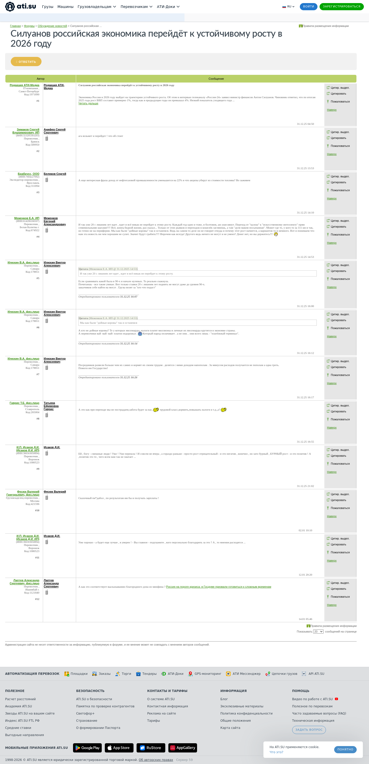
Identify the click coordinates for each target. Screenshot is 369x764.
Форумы (29, 25)
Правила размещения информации (326, 25)
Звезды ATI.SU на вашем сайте (30, 713)
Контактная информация (167, 706)
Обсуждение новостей (52, 25)
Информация (233, 691)
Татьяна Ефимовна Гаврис (51, 406)
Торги (123, 673)
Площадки (76, 673)
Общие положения (235, 720)
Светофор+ (85, 713)
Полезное (14, 691)
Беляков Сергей (55, 173)
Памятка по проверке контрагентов (105, 706)
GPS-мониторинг (204, 673)
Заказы (101, 673)
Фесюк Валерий (55, 491)
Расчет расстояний (20, 699)
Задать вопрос (309, 729)
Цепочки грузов (281, 673)
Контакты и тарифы (167, 691)
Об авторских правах (156, 760)
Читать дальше (88, 103)
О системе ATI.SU (161, 699)
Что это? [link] (276, 752)
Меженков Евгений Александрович (55, 221)
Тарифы (153, 720)
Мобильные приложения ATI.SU (36, 748)
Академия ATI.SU (18, 706)
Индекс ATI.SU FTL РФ (22, 720)
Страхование (86, 720)
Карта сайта (230, 728)
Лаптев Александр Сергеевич (51, 583)
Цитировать (338, 93)
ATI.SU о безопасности (94, 699)
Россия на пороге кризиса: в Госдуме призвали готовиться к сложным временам (218, 586)
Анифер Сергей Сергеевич (55, 131)
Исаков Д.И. (52, 447)
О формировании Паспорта (98, 728)
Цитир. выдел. (340, 87)
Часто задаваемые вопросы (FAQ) (319, 713)
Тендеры (146, 673)
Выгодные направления (24, 735)
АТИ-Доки (172, 674)
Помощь (300, 691)
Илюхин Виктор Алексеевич (55, 264)
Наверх (331, 109)
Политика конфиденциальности (246, 713)
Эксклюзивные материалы (241, 706)
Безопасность (90, 691)
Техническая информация (313, 720)
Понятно (345, 749)
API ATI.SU (313, 674)
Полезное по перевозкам (312, 706)
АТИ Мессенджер (243, 673)
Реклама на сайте (161, 713)
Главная (15, 25)
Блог (224, 699)
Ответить (27, 61)
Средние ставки (18, 728)
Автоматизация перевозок (32, 674)
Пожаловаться (340, 101)
